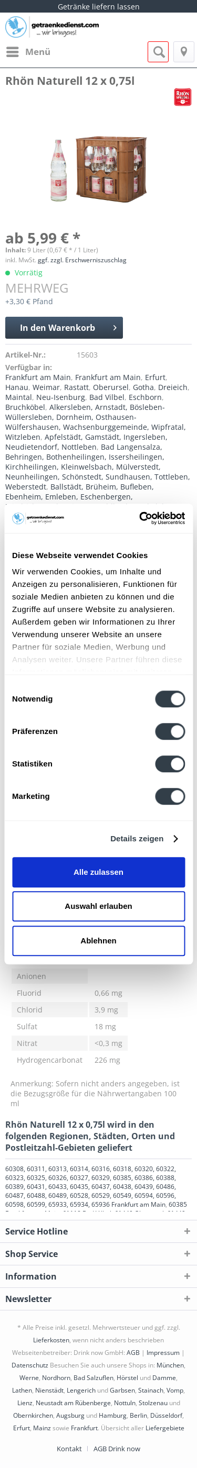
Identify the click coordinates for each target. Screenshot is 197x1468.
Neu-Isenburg (60, 397)
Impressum (163, 1352)
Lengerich (81, 1390)
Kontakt (69, 1448)
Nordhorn (56, 1377)
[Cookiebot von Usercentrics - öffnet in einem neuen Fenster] (140, 518)
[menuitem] (28, 51)
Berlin (138, 1415)
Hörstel (127, 1377)
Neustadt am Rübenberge (73, 1402)
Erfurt (155, 377)
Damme (164, 1377)
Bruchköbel (25, 407)
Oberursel (111, 387)
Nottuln (125, 1402)
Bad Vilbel (107, 397)
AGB (133, 1352)
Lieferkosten (51, 1340)
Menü (28, 50)
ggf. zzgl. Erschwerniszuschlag (82, 259)
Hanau (16, 387)
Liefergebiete (165, 1427)
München (170, 1365)
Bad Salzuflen (93, 1377)
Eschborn (145, 397)
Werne (29, 1377)
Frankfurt (84, 1427)
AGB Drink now (117, 1448)
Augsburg (70, 1415)
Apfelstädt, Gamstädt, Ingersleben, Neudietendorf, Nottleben (86, 442)
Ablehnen (98, 940)
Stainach (150, 1390)
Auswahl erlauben (98, 906)
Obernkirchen (33, 1415)
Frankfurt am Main (38, 377)
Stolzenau (153, 1402)
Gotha (143, 387)
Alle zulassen (98, 872)
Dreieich (173, 387)
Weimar (46, 387)
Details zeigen (136, 838)
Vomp (175, 1390)
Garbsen (122, 1390)
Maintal (18, 397)
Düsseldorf (166, 1415)
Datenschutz (30, 1365)
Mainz (42, 1427)
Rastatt (76, 387)
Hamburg (113, 1415)
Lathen (22, 1390)
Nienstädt (49, 1390)
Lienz (25, 1402)
